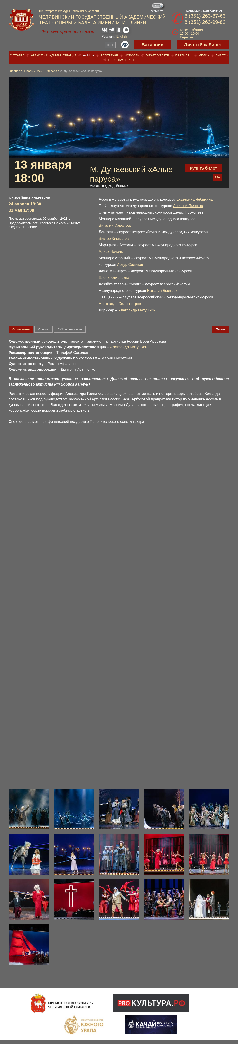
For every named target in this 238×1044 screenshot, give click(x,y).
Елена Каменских (114, 278)
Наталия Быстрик (162, 291)
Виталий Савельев (115, 225)
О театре (17, 55)
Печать (221, 329)
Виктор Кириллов (114, 238)
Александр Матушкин (136, 310)
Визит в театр (157, 55)
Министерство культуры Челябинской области (69, 11)
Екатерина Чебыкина (194, 199)
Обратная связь (122, 60)
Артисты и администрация (54, 55)
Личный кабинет (203, 44)
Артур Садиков (130, 265)
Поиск (110, 45)
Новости (132, 55)
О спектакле (21, 329)
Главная (14, 71)
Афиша (88, 55)
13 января (50, 71)
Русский (108, 36)
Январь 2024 (31, 71)
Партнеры (183, 55)
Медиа (203, 55)
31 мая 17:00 (21, 210)
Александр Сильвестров (120, 304)
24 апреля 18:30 (25, 204)
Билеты (222, 55)
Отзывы (43, 329)
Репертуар (109, 55)
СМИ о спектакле (70, 329)
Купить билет (203, 168)
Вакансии (153, 44)
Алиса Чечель (111, 251)
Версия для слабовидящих (125, 44)
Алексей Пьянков (188, 206)
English (121, 36)
